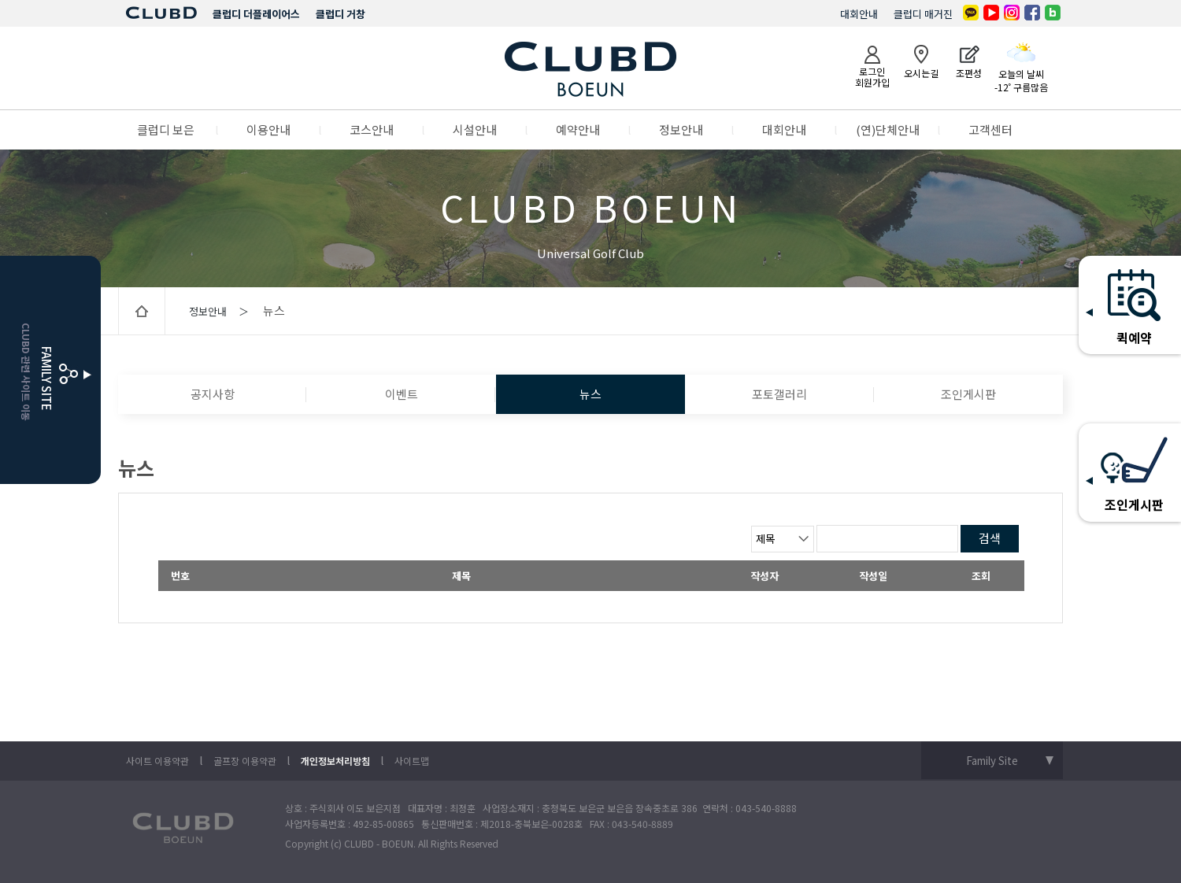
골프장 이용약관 (244, 760)
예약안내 (578, 129)
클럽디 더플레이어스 (256, 13)
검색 (990, 538)
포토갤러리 (779, 394)
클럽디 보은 (165, 129)
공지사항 (213, 394)
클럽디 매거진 (923, 13)
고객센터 (990, 129)
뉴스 (590, 394)
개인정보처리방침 (335, 760)
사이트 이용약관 (157, 760)
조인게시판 (968, 394)
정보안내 (681, 129)
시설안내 (475, 129)
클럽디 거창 (340, 13)
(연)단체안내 (888, 129)
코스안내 (372, 129)
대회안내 (859, 13)
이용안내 (268, 129)
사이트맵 (411, 760)
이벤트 (401, 394)
